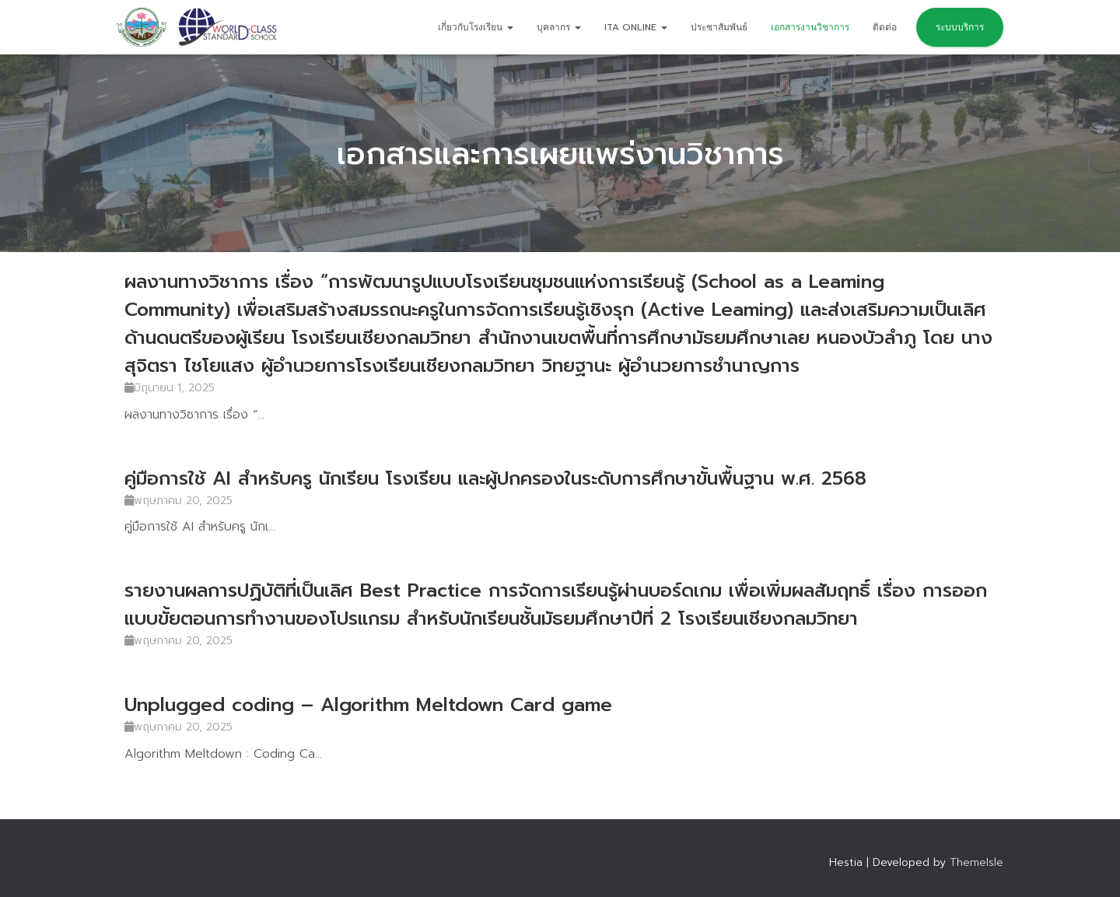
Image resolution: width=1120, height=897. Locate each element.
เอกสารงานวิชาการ (810, 27)
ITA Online (635, 27)
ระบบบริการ (960, 27)
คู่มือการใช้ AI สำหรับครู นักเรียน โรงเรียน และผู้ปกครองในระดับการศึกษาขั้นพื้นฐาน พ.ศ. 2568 (495, 478)
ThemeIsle (976, 862)
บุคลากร (559, 27)
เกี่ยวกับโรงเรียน (475, 27)
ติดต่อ (885, 27)
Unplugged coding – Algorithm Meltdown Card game (368, 705)
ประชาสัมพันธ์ (719, 27)
